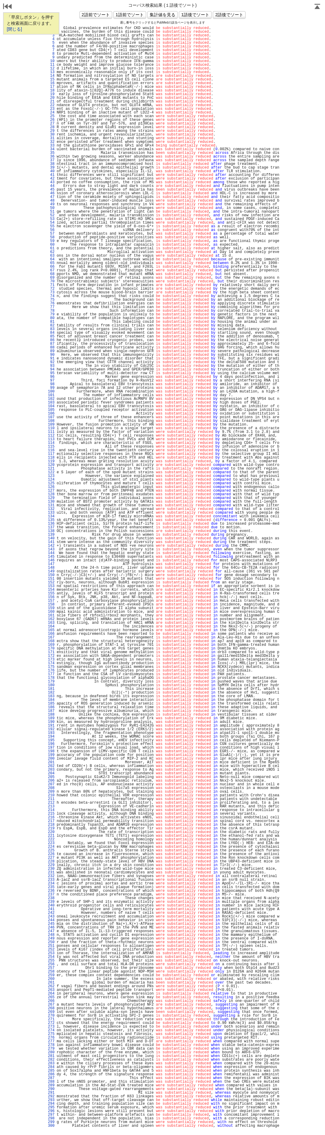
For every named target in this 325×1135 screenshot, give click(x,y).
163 (51, 623)
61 (51, 248)
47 (51, 197)
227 (51, 858)
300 (51, 1126)
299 (51, 1122)
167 (51, 637)
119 (51, 461)
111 (51, 432)
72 (51, 289)
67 (51, 270)
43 (51, 182)
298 (51, 1118)
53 (51, 219)
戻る (8, 7)
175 (51, 667)
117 (51, 454)
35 (51, 153)
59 (51, 241)
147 (51, 564)
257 (51, 968)
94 (51, 369)
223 (51, 843)
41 (51, 175)
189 (51, 718)
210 (51, 795)
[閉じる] (14, 29)
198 (51, 751)
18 (51, 90)
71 (51, 285)
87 (51, 344)
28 (51, 127)
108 (51, 421)
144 (51, 553)
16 (51, 83)
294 (51, 1104)
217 (51, 821)
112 (51, 436)
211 (51, 799)
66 (51, 267)
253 (51, 953)
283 (51, 1063)
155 (51, 593)
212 (51, 803)
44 (51, 186)
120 (51, 465)
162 (51, 619)
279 (51, 1049)
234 (51, 883)
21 (51, 101)
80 (51, 318)
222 (51, 839)
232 (51, 876)
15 (51, 79)
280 (51, 1052)
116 (51, 450)
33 (51, 145)
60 (51, 245)
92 (51, 362)
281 (51, 1056)
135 (51, 520)
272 (51, 1023)
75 (51, 300)
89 (51, 351)
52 (51, 215)
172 (51, 656)
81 (51, 322)
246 (51, 927)
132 (51, 509)
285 (51, 1071)
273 (51, 1027)
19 (51, 94)
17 (51, 87)
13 (51, 72)
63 (51, 256)
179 (51, 681)
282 (51, 1060)
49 (51, 204)
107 (51, 417)
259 (51, 975)
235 (51, 887)
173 (51, 659)
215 (51, 814)
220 (51, 832)
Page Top (317, 7)
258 (51, 971)
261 (51, 983)
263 (51, 990)
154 (51, 590)
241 (51, 909)
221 (51, 836)
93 (51, 366)
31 (51, 138)
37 (51, 160)
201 (51, 762)
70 (51, 281)
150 (51, 575)
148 (51, 568)
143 (51, 549)
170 (51, 648)
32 (51, 142)
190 (51, 722)
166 (51, 634)
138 (51, 531)
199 (51, 755)
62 (51, 252)
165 (51, 630)
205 (51, 777)
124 (51, 480)
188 (51, 715)
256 (51, 964)
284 (51, 1067)
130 (51, 502)
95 (51, 373)
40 (51, 171)
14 (51, 76)
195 (51, 740)
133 (51, 513)
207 (51, 784)
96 (51, 377)
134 (51, 516)
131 (51, 505)
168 (51, 641)
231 (51, 872)
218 (51, 825)
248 (51, 935)
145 (51, 557)
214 (51, 810)
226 (51, 854)
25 (51, 116)
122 (51, 472)
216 (51, 817)
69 (51, 278)
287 (51, 1078)
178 (51, 678)
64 (51, 259)
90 (51, 355)
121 (51, 469)
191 (51, 726)
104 (51, 406)
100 (51, 391)
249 (51, 938)
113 (51, 439)
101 (51, 395)
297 (51, 1115)
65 (51, 263)
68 (51, 274)
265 (51, 997)
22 (51, 105)
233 (51, 880)
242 (51, 913)
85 (51, 336)
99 (51, 388)
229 (51, 865)
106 (51, 413)
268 (51, 1008)
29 (51, 131)
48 (51, 201)
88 (51, 347)
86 (51, 340)
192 (51, 729)
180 (51, 685)
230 (51, 869)
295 (51, 1107)
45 (51, 190)
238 (51, 898)
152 (51, 582)
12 (51, 68)
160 (51, 612)
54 (51, 223)
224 (51, 847)
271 (51, 1019)
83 (51, 329)
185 (51, 703)
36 (51, 156)
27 (51, 123)
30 (51, 134)
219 (51, 828)
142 (51, 546)
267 (51, 1005)
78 (51, 311)
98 (51, 384)
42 (51, 179)
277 (51, 1041)
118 (51, 458)
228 (51, 861)
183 (51, 696)
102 (51, 399)
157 (51, 601)
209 (51, 792)
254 (51, 957)
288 (51, 1082)
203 (51, 770)
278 (51, 1045)
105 (51, 410)
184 (51, 700)
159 (51, 608)
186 (51, 707)
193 (51, 733)
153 (51, 586)
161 (51, 615)
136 (51, 524)
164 (51, 626)
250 (51, 942)
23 (51, 109)
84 (51, 333)
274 (51, 1030)
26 (51, 120)
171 (51, 652)
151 (51, 579)
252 (51, 949)
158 (51, 604)
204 (51, 773)
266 (51, 1001)
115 (51, 447)
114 (51, 443)
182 (51, 692)
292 (51, 1096)
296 (51, 1111)
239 (51, 902)
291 (51, 1093)
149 (51, 571)
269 (51, 1012)
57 (51, 234)
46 (51, 193)
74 (51, 296)
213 (51, 806)
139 (51, 535)
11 (51, 65)
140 (51, 538)
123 (51, 476)
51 (51, 212)
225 (51, 850)
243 (51, 916)
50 (51, 208)
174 (51, 663)
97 (51, 380)
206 (51, 781)
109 (51, 424)
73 (51, 292)
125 (51, 483)
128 (51, 494)
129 (51, 498)
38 (51, 164)
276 (51, 1038)
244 (51, 920)
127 (51, 491)
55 (51, 226)
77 (51, 307)
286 (51, 1074)
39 (51, 168)
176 (51, 670)
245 (51, 924)
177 (51, 674)
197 (51, 748)
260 (51, 979)
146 (51, 560)
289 (51, 1085)
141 (51, 542)
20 (51, 98)
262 (51, 986)
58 (51, 237)
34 (51, 149)
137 (51, 527)
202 (51, 766)
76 (51, 303)
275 (51, 1034)
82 (51, 325)
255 (51, 960)
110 (51, 428)
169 (51, 645)
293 (51, 1100)
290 (51, 1089)
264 (51, 994)
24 (51, 112)
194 (51, 737)
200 (51, 759)
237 (51, 894)
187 (51, 711)
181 (51, 689)
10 (51, 61)
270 (51, 1016)
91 (51, 358)
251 (51, 946)
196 (51, 744)
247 (51, 931)
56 (51, 230)
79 (51, 314)
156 (51, 597)
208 (51, 788)
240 (51, 905)
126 (51, 487)
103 (51, 402)
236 (51, 891)
